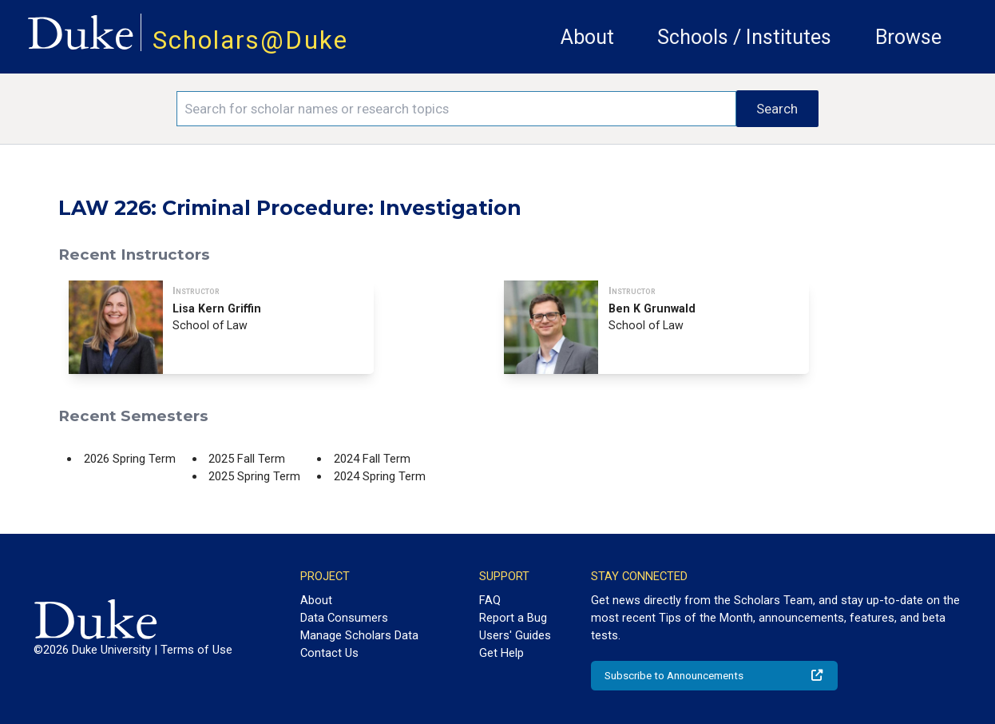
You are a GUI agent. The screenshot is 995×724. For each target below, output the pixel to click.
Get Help (501, 653)
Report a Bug (513, 618)
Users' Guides (515, 635)
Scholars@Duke (250, 40)
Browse (908, 37)
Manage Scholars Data (359, 635)
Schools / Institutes (744, 37)
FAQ (490, 600)
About (587, 37)
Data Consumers (344, 618)
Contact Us (329, 653)
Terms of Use (196, 649)
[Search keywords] (456, 108)
